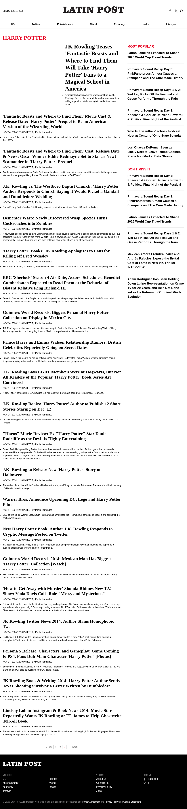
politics (53, 778)
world (52, 782)
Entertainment (65, 24)
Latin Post (93, 9)
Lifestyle (171, 24)
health (52, 786)
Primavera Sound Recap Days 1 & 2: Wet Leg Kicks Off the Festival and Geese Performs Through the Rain (154, 94)
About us (101, 778)
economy (8, 786)
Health (145, 24)
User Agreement (92, 802)
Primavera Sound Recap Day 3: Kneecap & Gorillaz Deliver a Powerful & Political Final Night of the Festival (155, 115)
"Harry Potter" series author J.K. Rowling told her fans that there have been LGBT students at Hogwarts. (53, 393)
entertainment (10, 782)
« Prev (49, 747)
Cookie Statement (132, 802)
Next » (75, 747)
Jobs (99, 790)
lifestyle (7, 790)
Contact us (102, 782)
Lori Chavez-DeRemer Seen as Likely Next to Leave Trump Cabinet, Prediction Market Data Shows (154, 152)
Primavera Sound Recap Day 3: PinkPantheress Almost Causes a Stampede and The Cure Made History (155, 73)
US (13, 24)
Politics (36, 24)
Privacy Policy (104, 786)
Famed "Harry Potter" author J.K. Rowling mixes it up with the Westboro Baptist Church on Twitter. (50, 207)
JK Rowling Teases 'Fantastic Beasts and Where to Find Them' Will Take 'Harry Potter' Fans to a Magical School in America (92, 67)
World (93, 24)
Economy (119, 24)
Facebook (153, 778)
